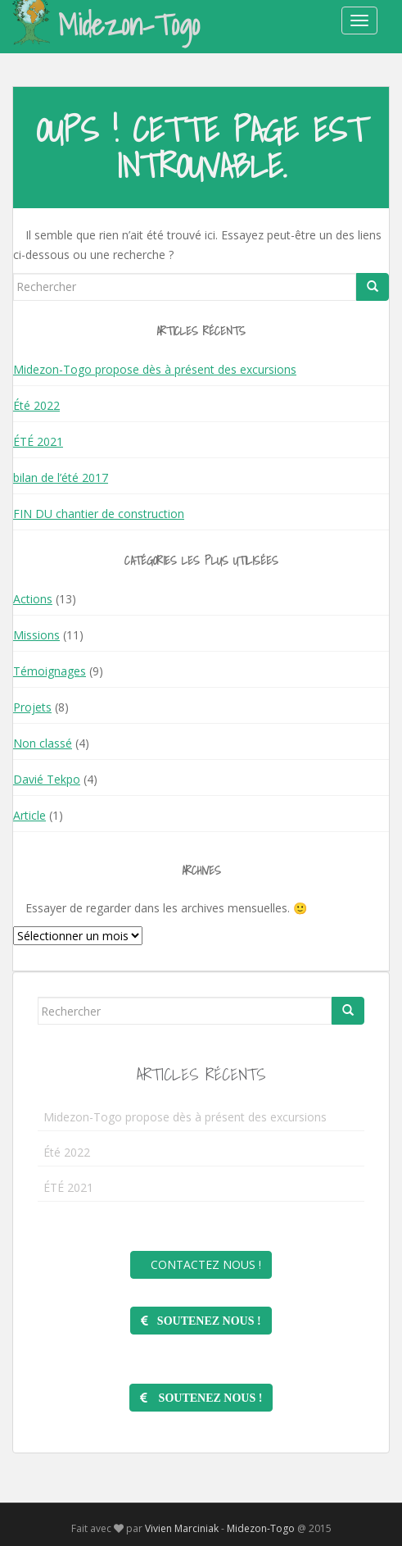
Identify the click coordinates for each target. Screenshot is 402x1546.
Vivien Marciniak (182, 1528)
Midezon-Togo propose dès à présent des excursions (154, 369)
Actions (32, 599)
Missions (36, 635)
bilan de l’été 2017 (60, 477)
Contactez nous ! (201, 1264)
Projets (32, 707)
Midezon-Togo (106, 24)
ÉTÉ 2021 (38, 441)
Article (29, 815)
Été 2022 (36, 405)
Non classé (42, 743)
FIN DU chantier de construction (98, 513)
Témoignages (49, 671)
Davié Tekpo (46, 779)
